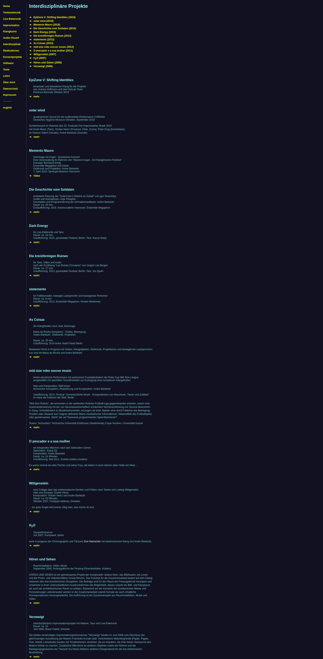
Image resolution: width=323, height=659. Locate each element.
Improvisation (11, 25)
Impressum (9, 94)
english (7, 107)
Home (6, 6)
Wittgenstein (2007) (44, 54)
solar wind (37, 110)
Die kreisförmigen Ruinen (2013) (52, 35)
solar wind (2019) (43, 21)
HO (32, 525)
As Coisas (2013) (43, 43)
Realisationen (11, 50)
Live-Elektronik (12, 18)
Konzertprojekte (12, 57)
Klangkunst (9, 31)
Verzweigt (36, 617)
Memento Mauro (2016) (46, 24)
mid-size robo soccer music (50, 370)
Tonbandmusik (11, 12)
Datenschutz (10, 88)
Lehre (6, 76)
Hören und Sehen (42, 559)
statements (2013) (43, 39)
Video (36, 175)
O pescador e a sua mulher (49, 441)
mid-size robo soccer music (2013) (53, 46)
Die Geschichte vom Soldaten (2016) (54, 28)
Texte (6, 69)
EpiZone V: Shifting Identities (51, 80)
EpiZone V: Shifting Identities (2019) (54, 17)
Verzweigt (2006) (43, 66)
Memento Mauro (41, 150)
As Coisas (36, 319)
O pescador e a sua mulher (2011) (53, 50)
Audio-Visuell (11, 37)
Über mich (9, 82)
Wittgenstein (38, 483)
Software (8, 63)
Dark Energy (38, 225)
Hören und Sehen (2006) (47, 62)
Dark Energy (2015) (44, 32)
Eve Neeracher (92, 541)
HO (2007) (39, 58)
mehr (36, 96)
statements (37, 289)
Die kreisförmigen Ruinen (48, 256)
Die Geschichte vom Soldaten (51, 189)
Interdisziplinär (12, 44)
